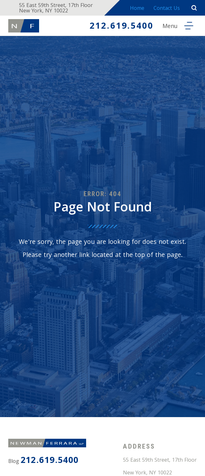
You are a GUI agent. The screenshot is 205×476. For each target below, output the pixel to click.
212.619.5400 (121, 27)
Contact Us (167, 8)
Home (137, 8)
